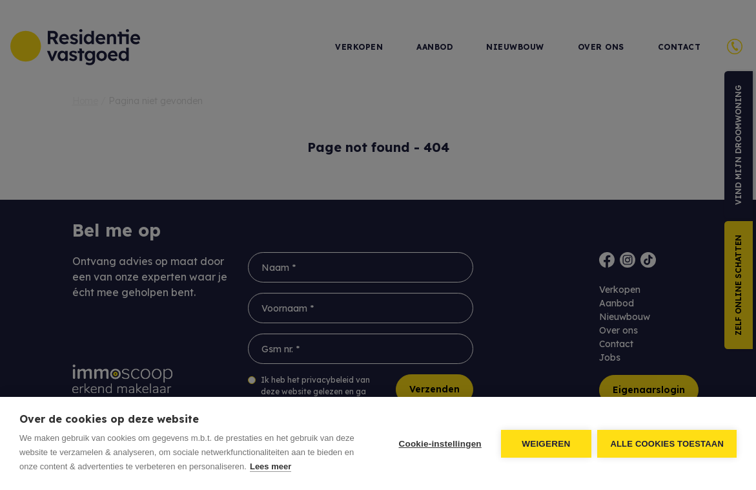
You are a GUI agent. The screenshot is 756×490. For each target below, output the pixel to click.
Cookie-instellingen (439, 444)
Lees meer (270, 466)
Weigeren (546, 444)
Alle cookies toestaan (667, 444)
